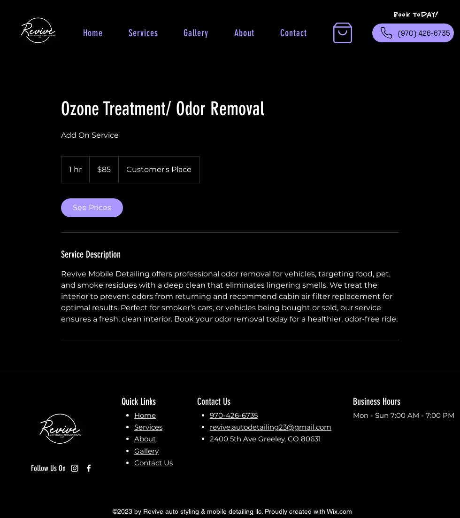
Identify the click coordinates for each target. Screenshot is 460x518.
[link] (92, 207)
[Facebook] (88, 468)
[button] (342, 33)
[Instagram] (74, 468)
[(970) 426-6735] (413, 33)
